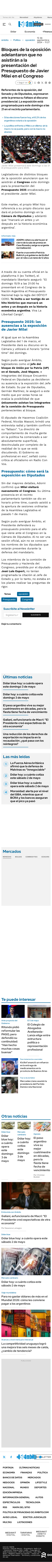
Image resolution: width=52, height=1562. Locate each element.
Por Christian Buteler (39, 1176)
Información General (16, 1497)
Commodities (31, 857)
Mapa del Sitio (21, 1507)
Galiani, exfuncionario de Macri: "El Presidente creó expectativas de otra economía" (25, 723)
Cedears (45, 857)
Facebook (11, 1457)
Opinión (25, 1482)
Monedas (7, 857)
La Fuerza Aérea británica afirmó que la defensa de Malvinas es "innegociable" (28, 766)
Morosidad (24, 17)
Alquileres (38, 17)
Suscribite (36, 615)
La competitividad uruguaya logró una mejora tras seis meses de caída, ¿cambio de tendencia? (25, 1347)
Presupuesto (9, 599)
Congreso (27, 599)
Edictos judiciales (34, 1517)
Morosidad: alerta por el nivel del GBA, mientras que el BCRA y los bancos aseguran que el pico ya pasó (29, 796)
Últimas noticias (29, 1467)
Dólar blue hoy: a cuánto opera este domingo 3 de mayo (23, 684)
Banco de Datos (12, 1477)
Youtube (32, 1457)
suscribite (39, 24)
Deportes (40, 1487)
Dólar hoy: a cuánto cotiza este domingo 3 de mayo (23, 696)
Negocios (9, 1482)
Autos (39, 1497)
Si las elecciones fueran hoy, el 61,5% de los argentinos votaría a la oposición (25, 119)
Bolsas (18, 857)
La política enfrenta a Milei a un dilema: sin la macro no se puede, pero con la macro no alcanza (25, 128)
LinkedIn (25, 1457)
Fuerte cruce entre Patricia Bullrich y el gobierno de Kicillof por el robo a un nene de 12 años (32, 255)
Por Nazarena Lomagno (11, 1228)
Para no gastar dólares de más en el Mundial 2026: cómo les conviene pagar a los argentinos (24, 1300)
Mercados (34, 1477)
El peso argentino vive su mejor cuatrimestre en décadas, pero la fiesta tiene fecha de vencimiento (25, 709)
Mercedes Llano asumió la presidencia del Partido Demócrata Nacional (33, 1084)
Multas (7, 1522)
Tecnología (33, 1502)
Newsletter (43, 1457)
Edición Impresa (12, 1492)
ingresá (48, 24)
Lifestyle (41, 1482)
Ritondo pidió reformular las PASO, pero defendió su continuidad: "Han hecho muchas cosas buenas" (10, 1039)
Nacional (9, 1487)
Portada (8, 1467)
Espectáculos (11, 1502)
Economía (30, 31)
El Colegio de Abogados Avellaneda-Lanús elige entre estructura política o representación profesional (38, 1037)
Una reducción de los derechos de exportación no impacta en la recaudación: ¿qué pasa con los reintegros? (25, 739)
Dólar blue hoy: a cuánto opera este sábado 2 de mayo (29, 784)
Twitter (4, 1457)
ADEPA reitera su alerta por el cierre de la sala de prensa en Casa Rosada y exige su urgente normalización (32, 243)
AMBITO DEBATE (41, 1533)
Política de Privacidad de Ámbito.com (26, 1512)
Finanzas (26, 1472)
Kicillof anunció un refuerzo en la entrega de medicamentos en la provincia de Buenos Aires (34, 1067)
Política (17, 40)
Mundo (24, 1487)
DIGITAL (10, 1533)
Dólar (13, 31)
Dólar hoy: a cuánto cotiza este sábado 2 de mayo (27, 776)
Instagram (18, 1457)
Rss (5, 1507)
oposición (30, 40)
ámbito (5, 40)
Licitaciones (24, 1522)
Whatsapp (40, 1457)
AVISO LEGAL (10, 1517)
